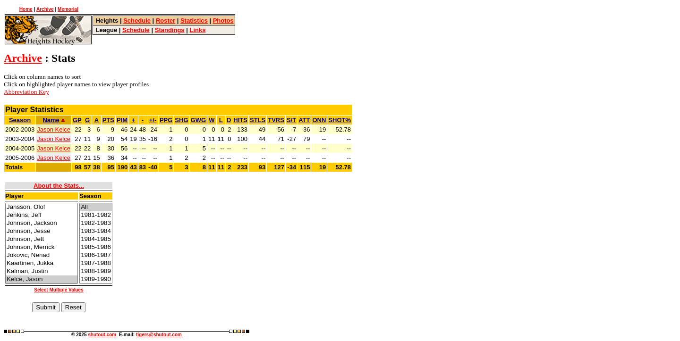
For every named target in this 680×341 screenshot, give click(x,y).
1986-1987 (96, 255)
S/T (291, 120)
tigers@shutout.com (159, 334)
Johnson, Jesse (41, 231)
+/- (153, 120)
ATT (304, 120)
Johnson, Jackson (41, 223)
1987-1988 (96, 263)
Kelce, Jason (41, 279)
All (96, 207)
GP (77, 120)
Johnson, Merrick (41, 247)
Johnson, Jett (41, 239)
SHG (181, 120)
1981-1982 (96, 215)
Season (20, 120)
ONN (319, 120)
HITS (240, 120)
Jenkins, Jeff (41, 215)
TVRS (276, 120)
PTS (108, 120)
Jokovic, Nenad (41, 255)
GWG (198, 120)
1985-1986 (96, 247)
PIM (122, 120)
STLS (257, 120)
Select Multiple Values (58, 289)
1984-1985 (96, 239)
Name (53, 120)
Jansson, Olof (41, 207)
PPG (166, 120)
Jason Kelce (53, 129)
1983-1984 (96, 231)
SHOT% (339, 120)
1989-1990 (96, 279)
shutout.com (102, 334)
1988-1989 (96, 271)
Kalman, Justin (41, 271)
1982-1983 (96, 223)
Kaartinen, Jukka (41, 263)
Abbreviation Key (26, 91)
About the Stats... (59, 185)
